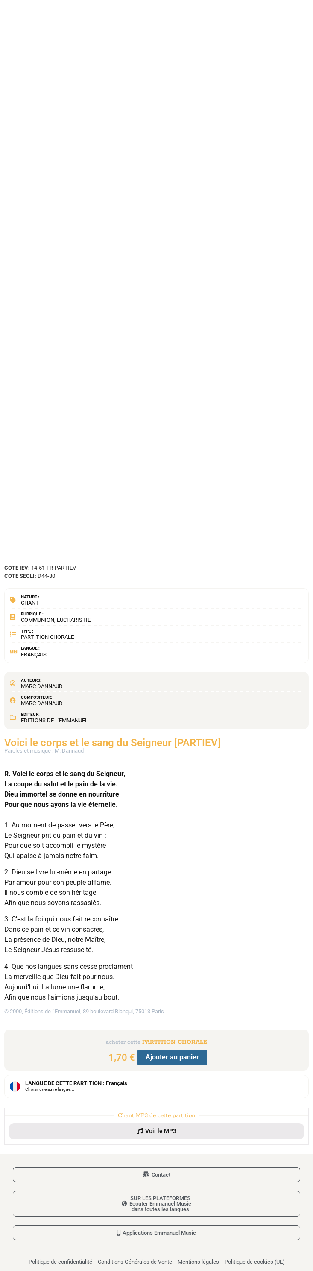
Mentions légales (198, 1262)
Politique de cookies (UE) (255, 1262)
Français (34, 654)
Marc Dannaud (42, 686)
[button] (156, 1131)
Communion (37, 620)
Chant (30, 603)
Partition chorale (47, 637)
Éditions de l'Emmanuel (54, 720)
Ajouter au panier (172, 1057)
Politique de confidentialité (60, 1262)
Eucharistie (74, 620)
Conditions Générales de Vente (135, 1262)
